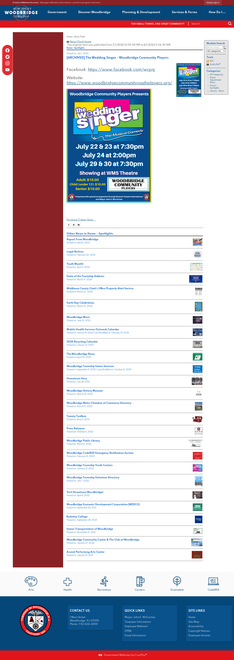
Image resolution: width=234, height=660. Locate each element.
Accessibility (195, 626)
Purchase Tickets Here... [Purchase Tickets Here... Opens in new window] (81, 220)
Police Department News (215, 80)
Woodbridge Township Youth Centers (90, 465)
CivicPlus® (141, 655)
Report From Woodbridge (82, 239)
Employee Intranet (199, 635)
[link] (212, 2)
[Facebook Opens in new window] (69, 225)
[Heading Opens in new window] (197, 419)
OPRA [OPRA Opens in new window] (128, 631)
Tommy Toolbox (76, 416)
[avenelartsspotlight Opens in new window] (197, 554)
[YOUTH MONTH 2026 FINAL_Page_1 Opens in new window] (196, 266)
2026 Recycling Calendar (82, 342)
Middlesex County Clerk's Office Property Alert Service (100, 288)
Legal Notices (75, 252)
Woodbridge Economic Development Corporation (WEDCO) (103, 504)
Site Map (193, 622)
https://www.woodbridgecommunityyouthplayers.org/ (119, 83)
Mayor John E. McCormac (140, 617)
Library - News (217, 91)
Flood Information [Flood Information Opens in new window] (135, 635)
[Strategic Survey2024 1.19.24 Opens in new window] (195, 443)
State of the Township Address (85, 276)
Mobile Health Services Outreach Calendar (93, 329)
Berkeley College (77, 517)
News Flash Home (80, 42)
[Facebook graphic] (7, 50)
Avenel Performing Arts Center (85, 552)
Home (69, 37)
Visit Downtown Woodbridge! (85, 492)
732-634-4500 (88, 624)
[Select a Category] (216, 50)
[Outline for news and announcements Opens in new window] (197, 369)
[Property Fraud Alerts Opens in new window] (198, 292)
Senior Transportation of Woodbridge (90, 529)
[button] (230, 23)
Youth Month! (75, 264)
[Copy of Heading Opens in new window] (196, 279)
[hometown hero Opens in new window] (197, 381)
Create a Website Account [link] (25, 3)
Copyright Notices (199, 631)
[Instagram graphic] (7, 63)
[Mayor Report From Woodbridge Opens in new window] (197, 242)
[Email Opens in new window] (78, 225)
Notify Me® (215, 65)
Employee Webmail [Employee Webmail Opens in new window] (136, 626)
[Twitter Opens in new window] (73, 225)
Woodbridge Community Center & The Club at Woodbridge (103, 540)
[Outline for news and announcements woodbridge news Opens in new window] (197, 356)
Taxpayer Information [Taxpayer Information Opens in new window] (138, 622)
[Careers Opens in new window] (140, 584)
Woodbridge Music (78, 317)
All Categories (216, 75)
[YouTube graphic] (7, 70)
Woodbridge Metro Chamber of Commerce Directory (99, 403)
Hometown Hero (77, 378)
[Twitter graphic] (7, 57)
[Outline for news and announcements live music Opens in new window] (197, 320)
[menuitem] (57, 12)
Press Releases (76, 428)
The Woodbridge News (81, 354)
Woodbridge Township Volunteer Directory (93, 477)
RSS (212, 61)
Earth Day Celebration (80, 303)
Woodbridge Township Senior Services (90, 366)
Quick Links (135, 610)
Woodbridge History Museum (85, 391)
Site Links (196, 610)
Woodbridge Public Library (83, 441)
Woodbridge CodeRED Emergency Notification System (100, 453)
